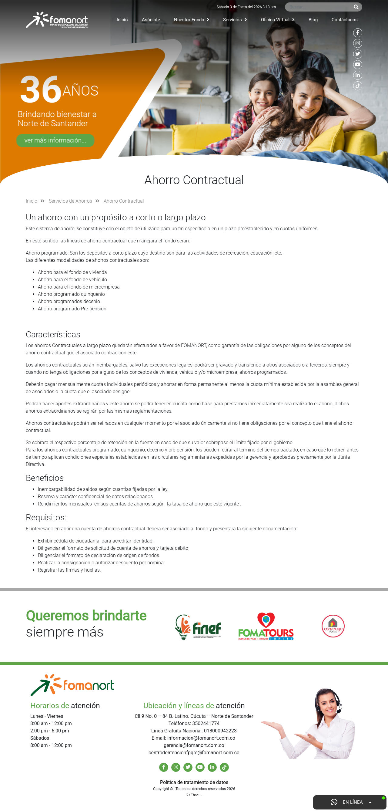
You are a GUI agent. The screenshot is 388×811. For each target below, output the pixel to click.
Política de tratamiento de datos (194, 782)
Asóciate (151, 19)
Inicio (122, 19)
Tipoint (196, 794)
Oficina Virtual (278, 19)
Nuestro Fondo (191, 19)
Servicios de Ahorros (70, 201)
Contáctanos (345, 19)
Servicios (235, 19)
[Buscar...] (317, 7)
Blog (313, 19)
